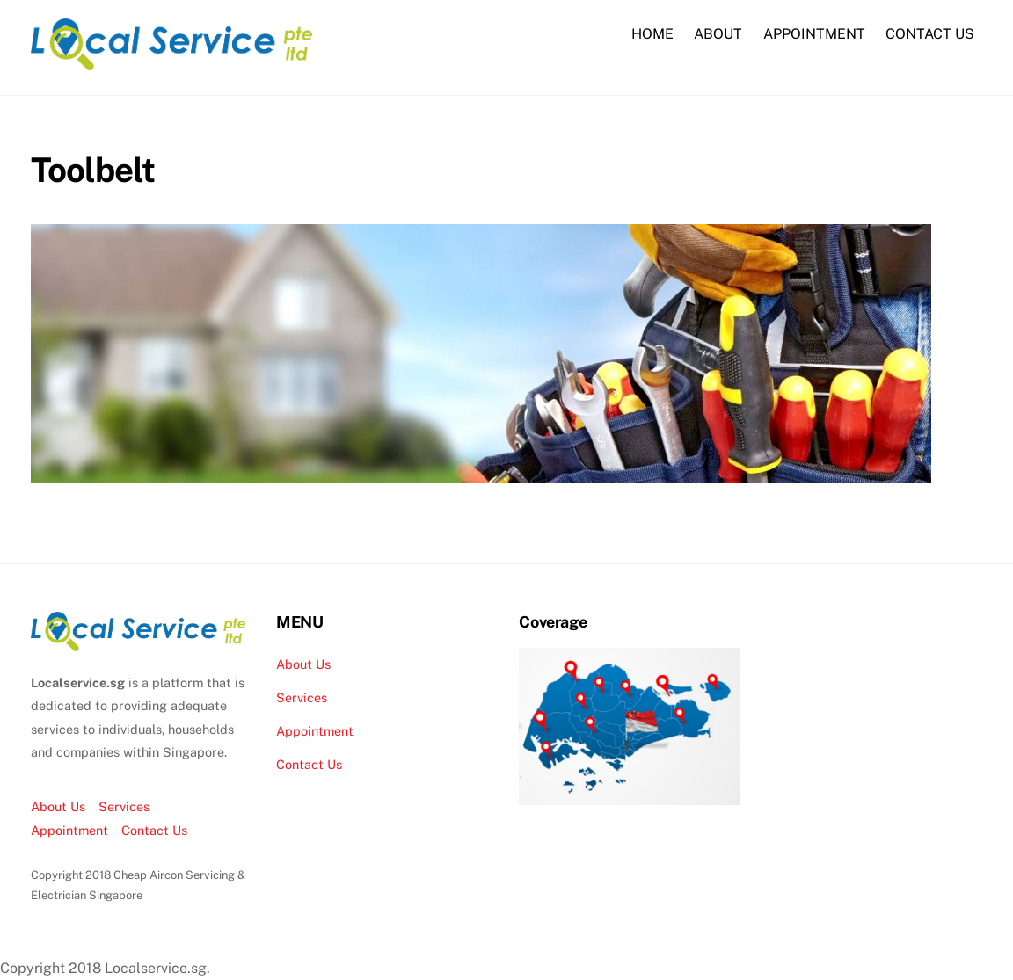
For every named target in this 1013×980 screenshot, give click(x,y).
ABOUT (718, 33)
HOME (652, 33)
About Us (58, 806)
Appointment (69, 830)
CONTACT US (929, 33)
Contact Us (154, 830)
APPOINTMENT (814, 33)
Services (123, 806)
